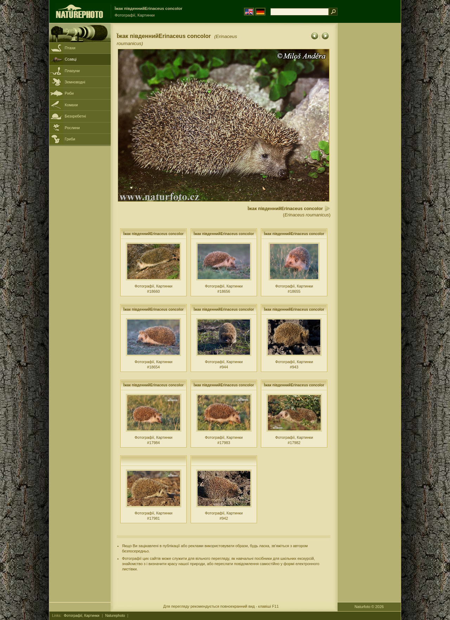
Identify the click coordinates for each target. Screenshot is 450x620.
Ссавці (71, 59)
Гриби (70, 139)
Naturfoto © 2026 (369, 607)
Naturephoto (115, 616)
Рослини (72, 128)
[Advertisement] (369, 135)
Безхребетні (75, 116)
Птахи (70, 48)
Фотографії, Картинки (81, 616)
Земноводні (75, 82)
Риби (69, 93)
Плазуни (72, 71)
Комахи (71, 105)
